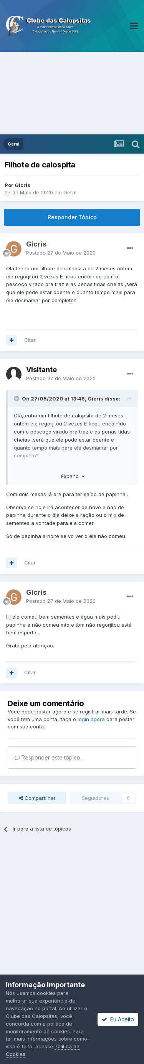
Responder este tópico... (49, 757)
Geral (69, 192)
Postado (61, 253)
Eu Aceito (118, 1019)
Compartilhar (37, 798)
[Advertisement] (72, 93)
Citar (30, 340)
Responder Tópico (72, 217)
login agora (91, 719)
